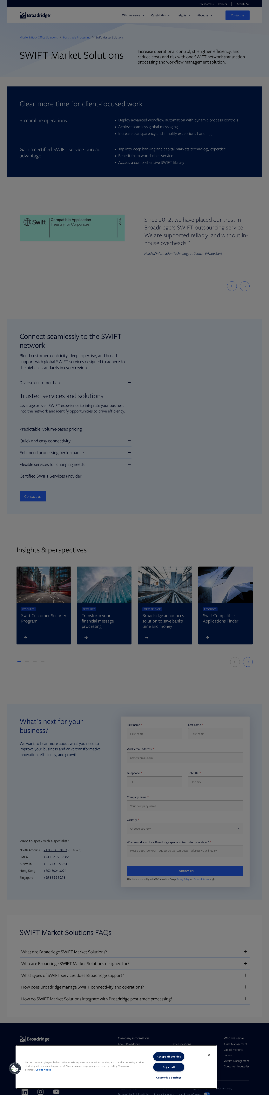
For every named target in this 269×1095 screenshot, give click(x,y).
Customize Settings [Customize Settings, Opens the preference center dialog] (169, 1077)
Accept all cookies (169, 1056)
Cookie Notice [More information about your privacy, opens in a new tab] (43, 1069)
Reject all (169, 1067)
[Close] (209, 1055)
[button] (15, 1068)
